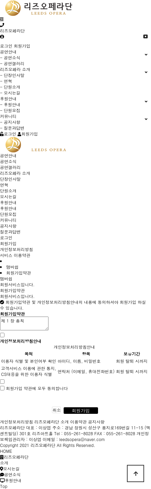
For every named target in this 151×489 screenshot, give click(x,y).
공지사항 (8, 226)
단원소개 (8, 190)
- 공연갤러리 (12, 63)
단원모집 (8, 214)
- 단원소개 (10, 87)
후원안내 (8, 202)
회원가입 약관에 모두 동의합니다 (37, 388)
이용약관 (78, 422)
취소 (56, 410)
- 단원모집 (10, 110)
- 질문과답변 (12, 128)
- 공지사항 (10, 122)
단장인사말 (10, 179)
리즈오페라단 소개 (51, 422)
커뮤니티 (8, 220)
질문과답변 (10, 231)
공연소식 (8, 161)
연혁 (4, 185)
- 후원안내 (10, 104)
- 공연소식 (10, 57)
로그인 (6, 46)
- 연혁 (6, 81)
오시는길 (8, 196)
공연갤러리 (10, 167)
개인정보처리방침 (16, 249)
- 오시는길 (10, 93)
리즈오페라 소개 (15, 173)
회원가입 (22, 46)
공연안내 (8, 155)
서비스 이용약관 (15, 255)
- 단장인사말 (12, 75)
